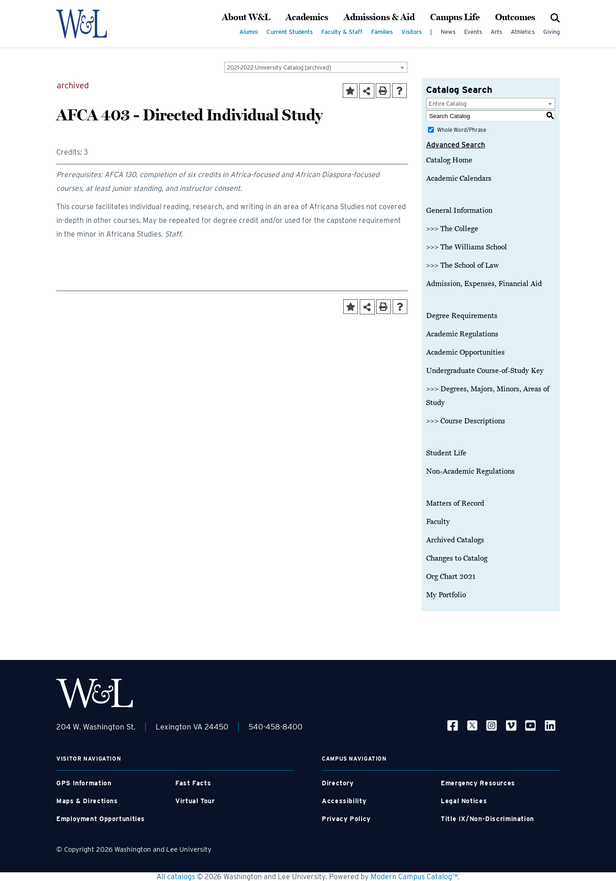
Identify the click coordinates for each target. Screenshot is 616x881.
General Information (459, 210)
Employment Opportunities (100, 818)
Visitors (411, 31)
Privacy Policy (346, 818)
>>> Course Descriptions (465, 421)
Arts (496, 31)
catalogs (181, 876)
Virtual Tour (195, 801)
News (448, 31)
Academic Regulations (462, 334)
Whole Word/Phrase (461, 129)
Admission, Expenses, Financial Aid (484, 283)
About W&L (246, 17)
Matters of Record (455, 503)
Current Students (289, 31)
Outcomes (515, 17)
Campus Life (455, 17)
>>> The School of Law (462, 265)
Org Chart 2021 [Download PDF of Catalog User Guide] (451, 576)
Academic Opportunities (465, 352)
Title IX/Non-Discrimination (487, 818)
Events (473, 31)
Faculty (438, 521)
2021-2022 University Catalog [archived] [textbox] (279, 67)
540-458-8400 (276, 726)
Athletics (523, 31)
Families (382, 31)
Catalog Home (449, 160)
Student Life (446, 453)
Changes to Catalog (456, 558)
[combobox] (315, 67)
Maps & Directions (87, 801)
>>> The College (452, 228)
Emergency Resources (478, 783)
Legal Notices (464, 801)
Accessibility (344, 801)
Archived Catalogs (455, 540)
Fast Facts (193, 783)
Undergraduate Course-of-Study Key (485, 370)
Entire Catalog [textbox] (447, 103)
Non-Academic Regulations (470, 471)
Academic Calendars (459, 178)
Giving (551, 31)
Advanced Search (455, 145)
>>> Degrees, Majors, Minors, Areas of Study (487, 395)
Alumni (248, 31)
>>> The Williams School (466, 247)
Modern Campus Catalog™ (414, 876)
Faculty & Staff (341, 31)
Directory (338, 783)
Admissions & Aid (379, 17)
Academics (307, 17)
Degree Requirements (461, 315)
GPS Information (83, 783)
